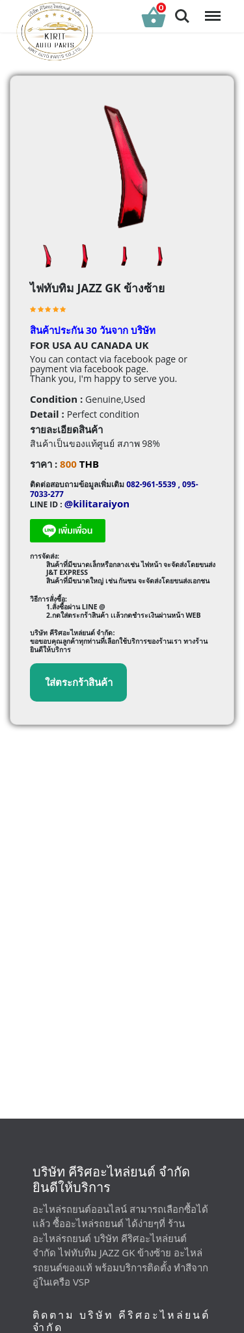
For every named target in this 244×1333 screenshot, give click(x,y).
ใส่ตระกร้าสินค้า (79, 682)
